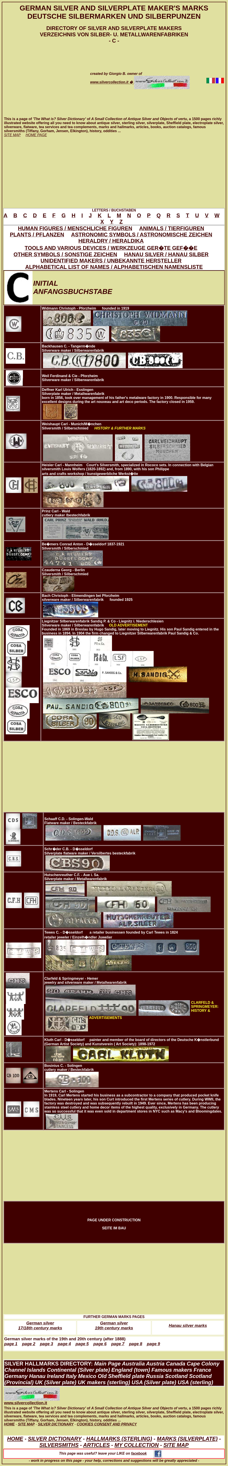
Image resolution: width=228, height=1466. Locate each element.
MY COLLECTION (136, 1445)
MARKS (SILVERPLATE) (187, 1439)
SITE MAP (176, 1445)
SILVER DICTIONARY (54, 1439)
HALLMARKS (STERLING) (119, 1439)
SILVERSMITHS (59, 1445)
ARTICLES (96, 1445)
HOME (15, 1439)
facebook (146, 1453)
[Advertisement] (43, 80)
